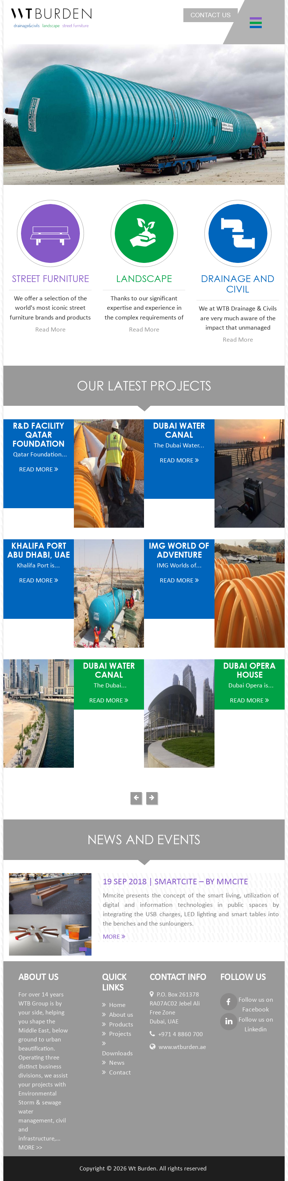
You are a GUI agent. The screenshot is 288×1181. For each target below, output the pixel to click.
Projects (116, 1034)
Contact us (210, 15)
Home (114, 1005)
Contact (116, 1072)
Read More (50, 329)
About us (117, 1015)
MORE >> (30, 1148)
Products (117, 1024)
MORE (114, 937)
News (113, 1063)
